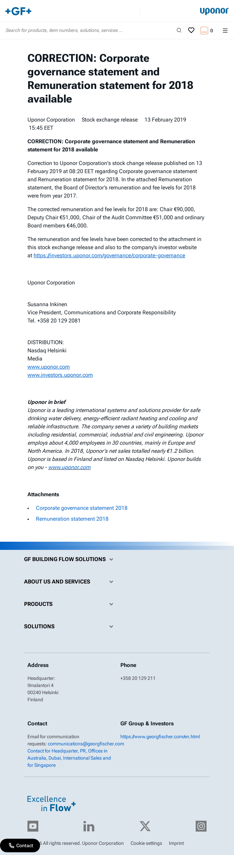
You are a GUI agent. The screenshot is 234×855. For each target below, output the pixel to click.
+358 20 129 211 (138, 678)
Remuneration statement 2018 (72, 519)
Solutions (70, 626)
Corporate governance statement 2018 (82, 508)
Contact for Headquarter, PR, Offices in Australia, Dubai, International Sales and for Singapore (69, 758)
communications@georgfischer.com (86, 743)
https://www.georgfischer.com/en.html (160, 736)
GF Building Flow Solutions (70, 559)
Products (70, 604)
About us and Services (70, 581)
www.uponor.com (69, 467)
